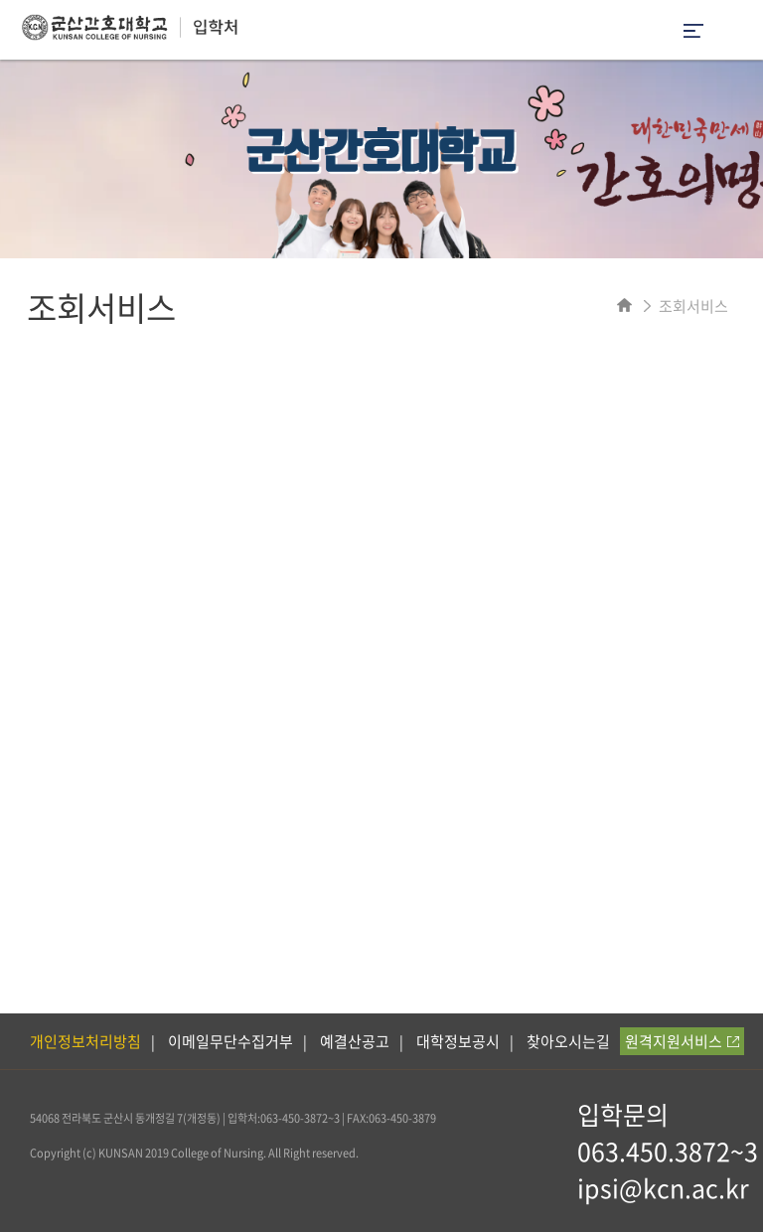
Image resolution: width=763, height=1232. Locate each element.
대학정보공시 (458, 1041)
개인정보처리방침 (85, 1041)
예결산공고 (354, 1041)
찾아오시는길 (568, 1041)
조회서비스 (693, 306)
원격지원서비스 (682, 1041)
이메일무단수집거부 (230, 1041)
